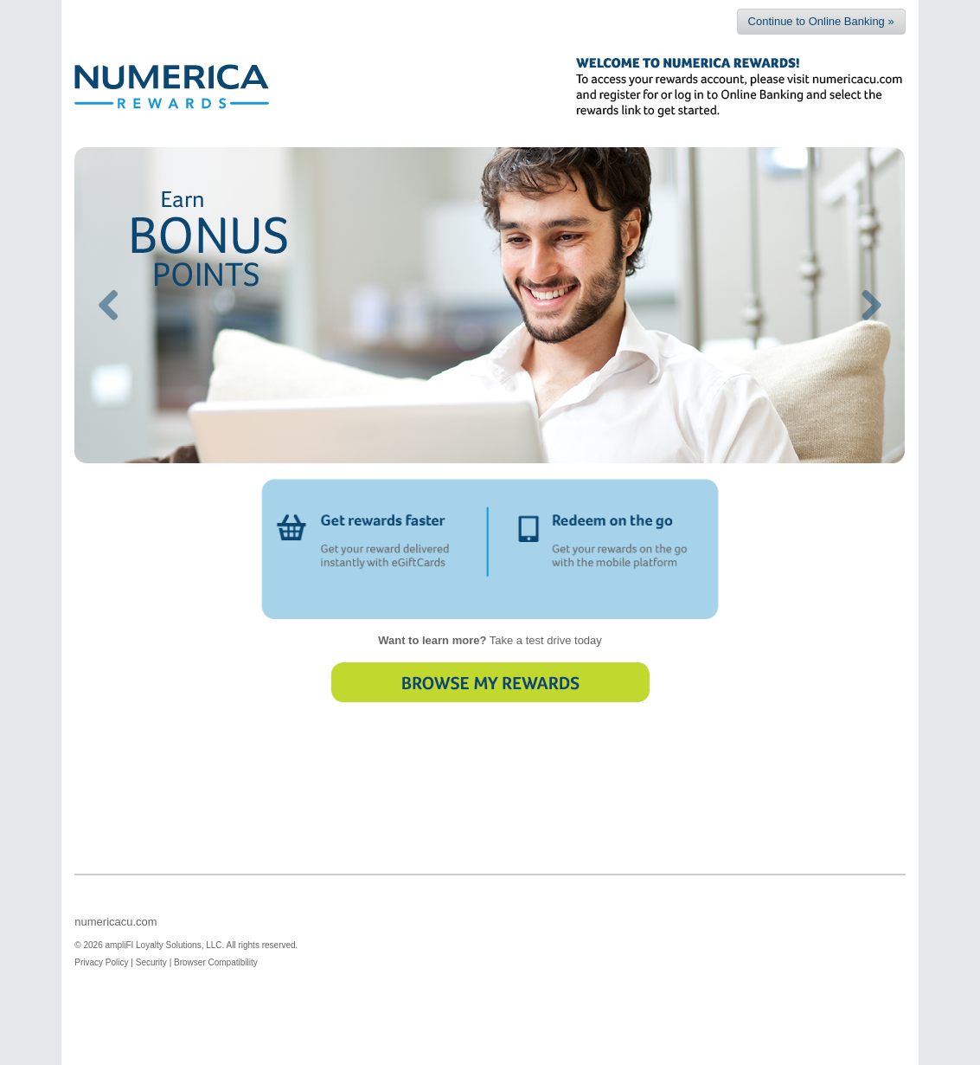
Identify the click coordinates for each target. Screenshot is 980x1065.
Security (151, 898)
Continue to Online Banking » (821, 21)
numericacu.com (115, 857)
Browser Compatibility (216, 898)
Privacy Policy (101, 898)
